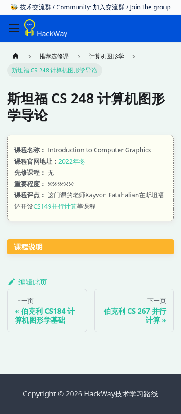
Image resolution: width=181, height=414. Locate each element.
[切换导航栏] (14, 28)
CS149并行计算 (55, 206)
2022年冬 (71, 161)
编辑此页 (27, 282)
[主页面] (15, 56)
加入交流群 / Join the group (132, 7)
